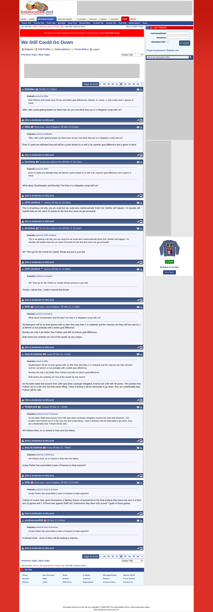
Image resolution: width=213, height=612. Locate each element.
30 (112, 84)
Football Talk (98, 23)
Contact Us (128, 582)
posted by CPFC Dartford (45, 235)
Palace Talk (26, 23)
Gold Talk (122, 23)
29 (108, 84)
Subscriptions (134, 23)
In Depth (86, 575)
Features (86, 579)
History (25, 582)
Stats (45, 579)
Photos (66, 579)
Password (161, 38)
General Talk (111, 23)
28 (104, 84)
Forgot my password (156, 50)
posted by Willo (41, 96)
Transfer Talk (38, 23)
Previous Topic (29, 54)
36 (138, 84)
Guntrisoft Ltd (113, 610)
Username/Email (158, 33)
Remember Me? (159, 42)
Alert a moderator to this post (39, 120)
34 (129, 84)
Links (45, 582)
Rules (145, 23)
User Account (48, 575)
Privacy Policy (109, 582)
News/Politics (85, 23)
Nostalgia (62, 23)
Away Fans (72, 23)
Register (29, 49)
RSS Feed (67, 582)
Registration (88, 582)
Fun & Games (129, 579)
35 (133, 84)
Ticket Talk (51, 23)
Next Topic (44, 54)
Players (106, 579)
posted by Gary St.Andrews (46, 414)
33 (125, 84)
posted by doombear (44, 276)
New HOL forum (113, 33)
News (65, 575)
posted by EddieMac (43, 134)
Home (35, 27)
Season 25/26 (129, 575)
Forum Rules (81, 49)
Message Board (46, 27)
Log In (96, 49)
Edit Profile (44, 49)
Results (25, 579)
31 (117, 84)
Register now (173, 50)
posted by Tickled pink (44, 455)
